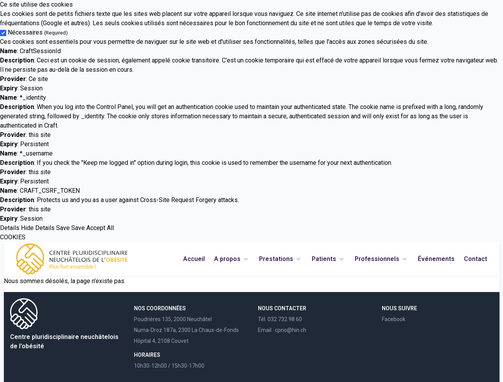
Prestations (280, 259)
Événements (436, 259)
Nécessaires (38, 32)
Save (63, 228)
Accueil (194, 259)
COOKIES (13, 237)
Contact (475, 259)
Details (9, 228)
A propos (232, 259)
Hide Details (38, 228)
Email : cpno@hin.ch (282, 330)
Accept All (100, 228)
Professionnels (382, 259)
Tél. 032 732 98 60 (280, 319)
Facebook (393, 319)
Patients (328, 259)
